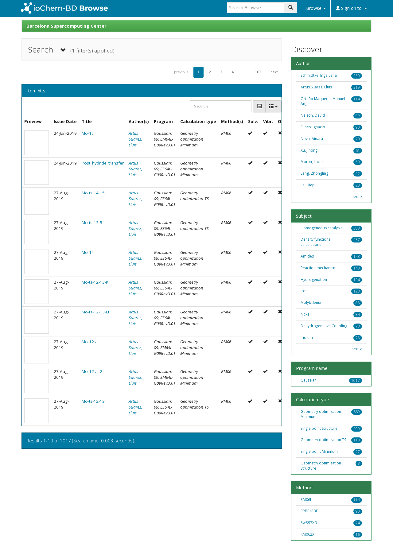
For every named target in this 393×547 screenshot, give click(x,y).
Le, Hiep (308, 185)
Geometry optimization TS (323, 439)
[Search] (220, 106)
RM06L (306, 499)
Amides (307, 256)
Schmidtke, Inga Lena (319, 75)
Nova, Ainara (312, 138)
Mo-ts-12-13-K (95, 282)
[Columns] (273, 106)
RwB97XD (309, 522)
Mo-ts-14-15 (93, 193)
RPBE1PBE (309, 511)
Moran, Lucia (312, 161)
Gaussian (309, 380)
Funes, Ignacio (313, 127)
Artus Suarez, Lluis (135, 139)
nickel (305, 314)
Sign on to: (351, 8)
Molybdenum (312, 302)
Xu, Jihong (309, 150)
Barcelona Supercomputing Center (66, 26)
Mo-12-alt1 (92, 341)
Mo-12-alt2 (92, 371)
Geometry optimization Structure (321, 465)
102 (258, 72)
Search (71, 49)
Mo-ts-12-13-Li (95, 312)
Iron (304, 290)
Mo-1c (87, 133)
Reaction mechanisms (319, 267)
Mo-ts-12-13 (93, 401)
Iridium (307, 337)
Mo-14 (88, 252)
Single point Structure (319, 428)
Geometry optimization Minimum (321, 414)
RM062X (307, 534)
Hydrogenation (314, 279)
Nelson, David (313, 115)
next (274, 72)
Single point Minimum (319, 451)
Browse (316, 8)
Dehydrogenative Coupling (324, 325)
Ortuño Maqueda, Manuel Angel (323, 101)
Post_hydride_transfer (103, 163)
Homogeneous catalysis (321, 228)
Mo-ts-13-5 (92, 222)
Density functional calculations (316, 242)
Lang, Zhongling (314, 173)
